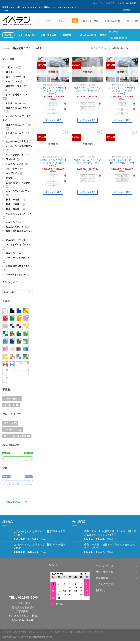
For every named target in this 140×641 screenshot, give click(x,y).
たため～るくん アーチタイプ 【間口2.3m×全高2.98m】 (121, 90)
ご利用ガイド (129, 9)
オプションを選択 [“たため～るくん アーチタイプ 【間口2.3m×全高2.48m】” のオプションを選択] (53, 192)
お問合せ (104, 35)
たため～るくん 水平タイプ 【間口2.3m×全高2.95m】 (87, 161)
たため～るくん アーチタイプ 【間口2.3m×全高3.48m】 (53, 90)
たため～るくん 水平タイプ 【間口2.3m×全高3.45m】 (87, 89)
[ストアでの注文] (123, 48)
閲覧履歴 (110, 3)
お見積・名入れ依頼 (127, 3)
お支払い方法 (97, 3)
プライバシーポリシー (38, 632)
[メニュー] (38, 21)
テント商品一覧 (27, 34)
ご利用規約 (55, 632)
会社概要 (6, 632)
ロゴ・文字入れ (49, 34)
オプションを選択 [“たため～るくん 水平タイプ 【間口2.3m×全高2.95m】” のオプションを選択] (87, 192)
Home (5, 48)
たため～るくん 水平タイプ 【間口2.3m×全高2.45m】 (121, 161)
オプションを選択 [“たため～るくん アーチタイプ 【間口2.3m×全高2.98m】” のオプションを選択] (122, 120)
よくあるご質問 (88, 35)
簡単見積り (69, 34)
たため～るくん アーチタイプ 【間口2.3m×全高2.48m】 (53, 162)
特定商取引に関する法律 (73, 632)
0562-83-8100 (28, 597)
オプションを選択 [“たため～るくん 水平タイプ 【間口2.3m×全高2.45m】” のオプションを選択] (122, 192)
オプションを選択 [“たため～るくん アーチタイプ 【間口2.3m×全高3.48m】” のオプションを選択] (53, 120)
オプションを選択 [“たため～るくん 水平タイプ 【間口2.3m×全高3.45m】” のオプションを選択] (87, 120)
